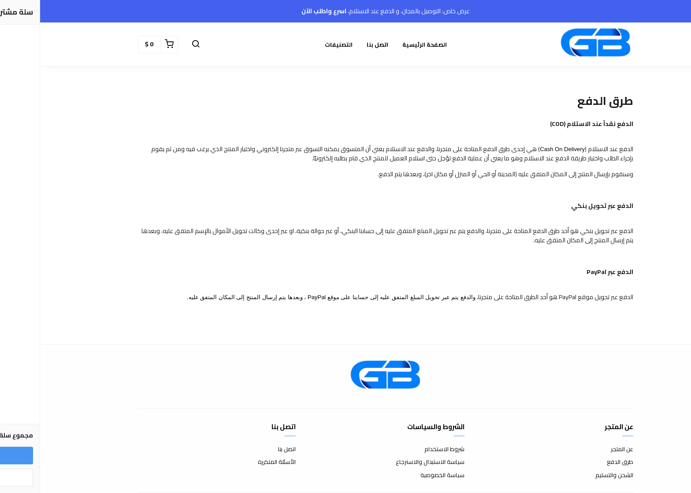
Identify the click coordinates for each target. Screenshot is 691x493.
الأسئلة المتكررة (237, 462)
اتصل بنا (337, 44)
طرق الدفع (580, 462)
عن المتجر (582, 449)
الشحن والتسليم (574, 475)
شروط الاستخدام (404, 449)
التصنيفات (298, 44)
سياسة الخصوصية (402, 475)
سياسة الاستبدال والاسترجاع (390, 462)
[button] (155, 44)
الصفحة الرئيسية (384, 44)
